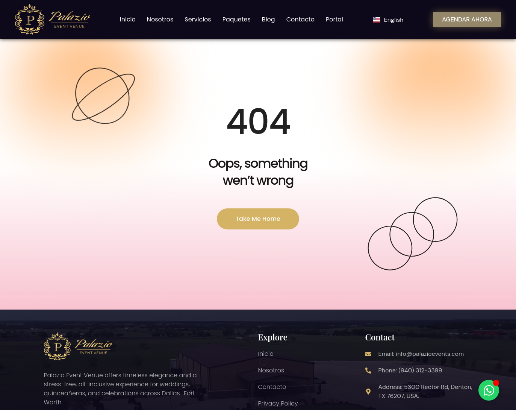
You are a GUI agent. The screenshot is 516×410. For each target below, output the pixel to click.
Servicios (198, 19)
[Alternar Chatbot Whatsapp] (488, 390)
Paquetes (236, 19)
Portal (334, 19)
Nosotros (160, 19)
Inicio (128, 19)
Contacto (300, 19)
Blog (268, 19)
